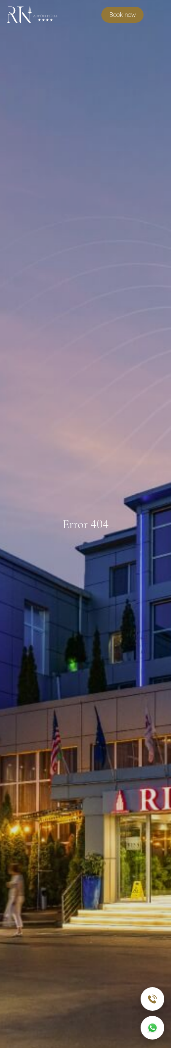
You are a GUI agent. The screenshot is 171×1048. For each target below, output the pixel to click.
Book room (122, 15)
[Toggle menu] (158, 15)
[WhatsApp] (152, 1028)
